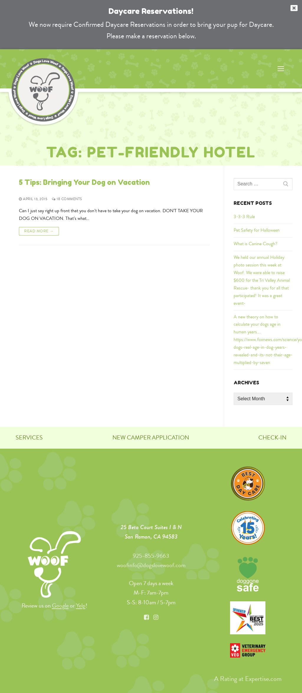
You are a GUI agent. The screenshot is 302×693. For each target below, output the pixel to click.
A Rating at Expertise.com (248, 678)
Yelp (81, 605)
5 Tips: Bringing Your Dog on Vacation (84, 182)
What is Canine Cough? (255, 244)
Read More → (39, 230)
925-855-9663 (151, 556)
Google (60, 605)
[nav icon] (280, 69)
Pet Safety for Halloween (257, 230)
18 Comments (67, 199)
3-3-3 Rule (244, 216)
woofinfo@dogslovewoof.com (151, 565)
